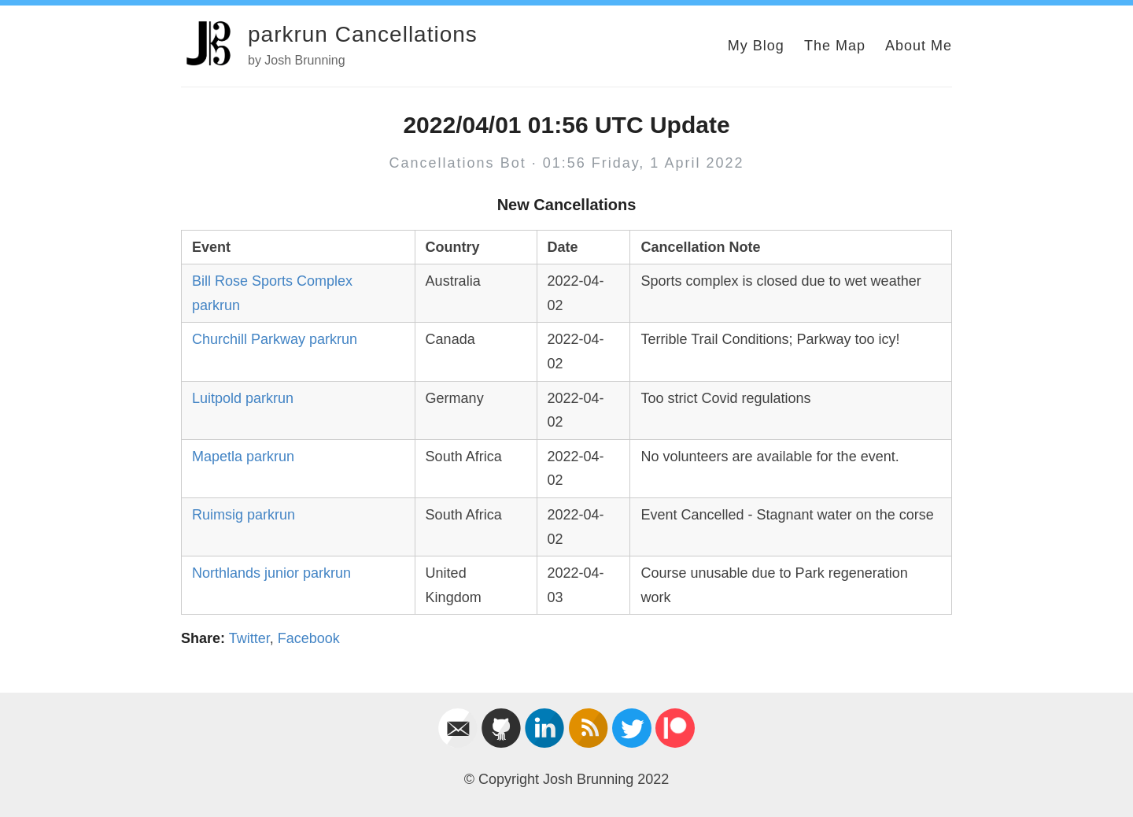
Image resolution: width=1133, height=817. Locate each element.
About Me (918, 46)
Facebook (309, 638)
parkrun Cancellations (363, 34)
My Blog (756, 46)
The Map (834, 46)
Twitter (249, 638)
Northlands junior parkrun (271, 573)
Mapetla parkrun (243, 456)
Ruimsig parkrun (243, 515)
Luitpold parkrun (242, 398)
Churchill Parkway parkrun (274, 339)
